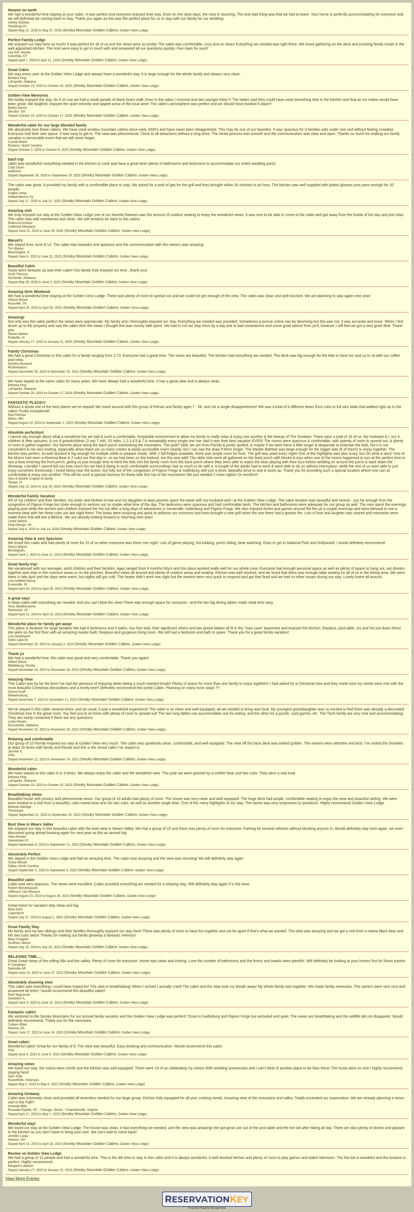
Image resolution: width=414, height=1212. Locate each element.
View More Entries (22, 1178)
